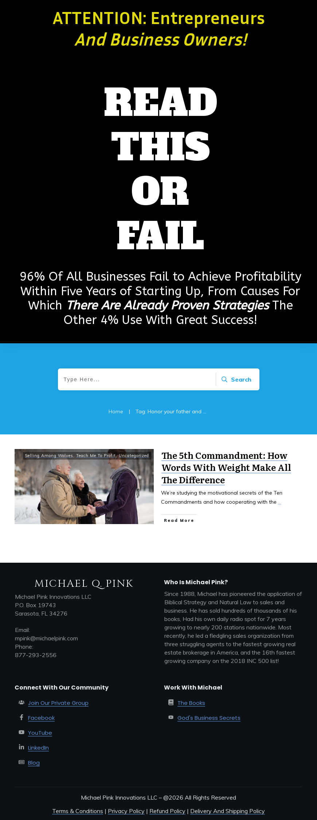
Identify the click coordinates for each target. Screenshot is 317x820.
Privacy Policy (126, 811)
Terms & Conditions (77, 811)
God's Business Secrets (208, 718)
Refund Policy (167, 811)
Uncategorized (134, 455)
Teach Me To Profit (96, 455)
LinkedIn (38, 747)
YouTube (40, 733)
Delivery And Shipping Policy (227, 811)
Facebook (41, 718)
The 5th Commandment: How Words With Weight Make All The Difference (226, 467)
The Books (191, 703)
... (279, 502)
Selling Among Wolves (49, 455)
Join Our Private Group (58, 703)
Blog (34, 762)
